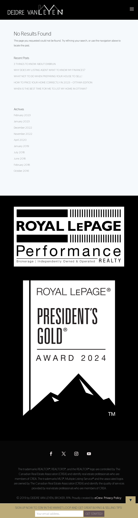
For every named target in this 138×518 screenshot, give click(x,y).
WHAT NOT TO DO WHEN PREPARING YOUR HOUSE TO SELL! (48, 76)
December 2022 (23, 127)
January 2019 (21, 146)
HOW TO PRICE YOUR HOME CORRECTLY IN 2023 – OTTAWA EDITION (53, 82)
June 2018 (20, 158)
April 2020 (20, 140)
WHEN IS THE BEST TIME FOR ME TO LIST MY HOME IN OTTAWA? (50, 88)
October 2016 (21, 171)
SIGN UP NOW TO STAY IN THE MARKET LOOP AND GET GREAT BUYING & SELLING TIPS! (68, 508)
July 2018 (19, 152)
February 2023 (22, 115)
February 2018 (22, 165)
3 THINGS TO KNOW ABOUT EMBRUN (35, 64)
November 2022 (23, 134)
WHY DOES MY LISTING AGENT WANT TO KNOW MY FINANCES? (49, 70)
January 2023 (22, 121)
